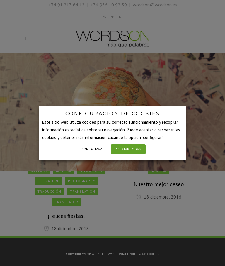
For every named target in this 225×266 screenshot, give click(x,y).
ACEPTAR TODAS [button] (128, 149)
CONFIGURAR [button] (91, 149)
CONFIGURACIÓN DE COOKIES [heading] (112, 113)
